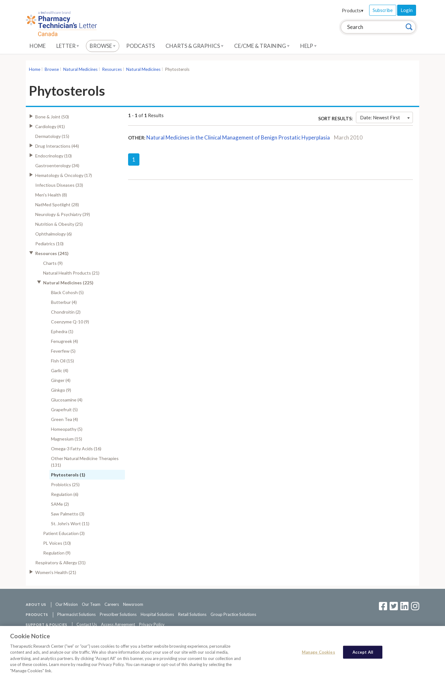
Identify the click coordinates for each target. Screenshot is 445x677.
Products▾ (352, 10)
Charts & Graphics (194, 46)
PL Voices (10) (57, 543)
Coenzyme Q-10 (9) (70, 321)
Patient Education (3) (64, 533)
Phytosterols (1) (68, 474)
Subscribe (383, 10)
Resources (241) (52, 253)
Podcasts (140, 46)
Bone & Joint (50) (52, 116)
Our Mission (66, 604)
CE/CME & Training (262, 46)
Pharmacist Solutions (76, 614)
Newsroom (133, 604)
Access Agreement (118, 624)
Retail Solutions (192, 614)
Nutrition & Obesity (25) (59, 224)
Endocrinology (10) (53, 155)
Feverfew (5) (63, 351)
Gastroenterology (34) (57, 165)
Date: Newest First (385, 117)
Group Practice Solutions (233, 614)
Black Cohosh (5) (67, 292)
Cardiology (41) (50, 126)
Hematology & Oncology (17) (63, 175)
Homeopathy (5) (66, 429)
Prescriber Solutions (118, 614)
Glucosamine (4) (66, 399)
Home (38, 46)
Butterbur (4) (64, 302)
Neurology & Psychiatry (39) (62, 214)
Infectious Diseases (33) (59, 185)
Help (308, 46)
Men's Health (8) (51, 194)
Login (407, 10)
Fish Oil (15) (62, 360)
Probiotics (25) (65, 484)
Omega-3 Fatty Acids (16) (76, 448)
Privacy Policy (152, 624)
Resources (112, 69)
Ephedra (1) (62, 331)
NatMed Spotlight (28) (57, 204)
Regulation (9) (56, 552)
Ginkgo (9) (61, 390)
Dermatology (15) (52, 136)
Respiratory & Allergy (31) (60, 562)
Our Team (91, 604)
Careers (111, 604)
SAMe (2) (60, 504)
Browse (102, 46)
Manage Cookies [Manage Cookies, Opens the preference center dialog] (318, 653)
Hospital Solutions (157, 614)
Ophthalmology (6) (53, 233)
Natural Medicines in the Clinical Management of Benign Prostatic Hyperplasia (238, 137)
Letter (67, 46)
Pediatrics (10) (49, 243)
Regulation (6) (64, 494)
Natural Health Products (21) (71, 273)
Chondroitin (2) (66, 312)
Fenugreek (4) (64, 341)
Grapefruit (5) (64, 409)
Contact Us (86, 624)
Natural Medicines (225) (68, 282)
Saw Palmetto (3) (67, 513)
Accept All (362, 653)
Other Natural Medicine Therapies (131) (85, 462)
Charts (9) (53, 263)
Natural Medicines (80, 69)
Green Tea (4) (64, 419)
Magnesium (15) (66, 438)
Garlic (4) (59, 370)
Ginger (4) (60, 380)
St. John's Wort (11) (70, 523)
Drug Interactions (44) (57, 146)
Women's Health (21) (55, 572)
